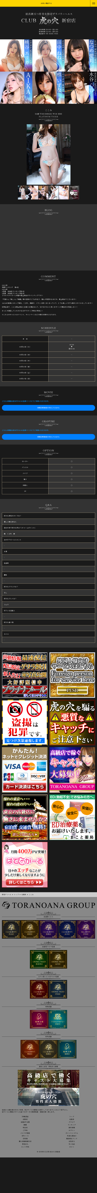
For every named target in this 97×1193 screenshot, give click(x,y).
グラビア (72, 1122)
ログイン (72, 1130)
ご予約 (25, 1130)
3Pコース (25, 1136)
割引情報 (72, 1127)
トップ (71, 1116)
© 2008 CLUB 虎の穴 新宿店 (48, 1152)
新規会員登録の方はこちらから (48, 408)
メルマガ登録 (25, 1133)
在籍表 (71, 1119)
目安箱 (25, 1138)
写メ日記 (72, 1144)
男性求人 (25, 1144)
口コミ (71, 1147)
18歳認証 (25, 1116)
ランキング (72, 1125)
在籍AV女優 (25, 1122)
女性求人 (72, 1141)
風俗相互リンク (71, 1138)
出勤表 (25, 1119)
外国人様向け (71, 1136)
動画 (25, 1125)
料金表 (25, 1127)
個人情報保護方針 (25, 1141)
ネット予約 (25, 1147)
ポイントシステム (72, 1133)
